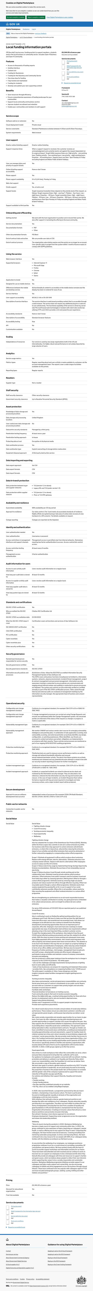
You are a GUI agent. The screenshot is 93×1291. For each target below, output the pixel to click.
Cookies (22, 1279)
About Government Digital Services (16, 1261)
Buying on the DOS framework (56, 1261)
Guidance (26, 29)
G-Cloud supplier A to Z (12, 1264)
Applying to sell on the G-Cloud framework (60, 1251)
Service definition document (75, 72)
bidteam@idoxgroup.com (69, 106)
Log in (34, 29)
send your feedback (40, 33)
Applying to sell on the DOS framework (59, 1254)
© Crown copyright (81, 1286)
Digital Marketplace (13, 29)
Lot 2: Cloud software (26, 37)
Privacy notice (30, 1279)
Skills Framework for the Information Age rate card (74, 66)
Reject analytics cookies (36, 17)
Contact (8, 1251)
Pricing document (72, 61)
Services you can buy (12, 1254)
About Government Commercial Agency (17, 1258)
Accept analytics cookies (15, 17)
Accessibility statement (42, 1279)
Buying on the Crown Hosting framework (59, 1264)
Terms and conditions (73, 77)
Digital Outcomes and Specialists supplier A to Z (20, 1268)
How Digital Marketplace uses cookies (60, 17)
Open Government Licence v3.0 (39, 1286)
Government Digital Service (21, 1282)
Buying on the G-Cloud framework (57, 1258)
